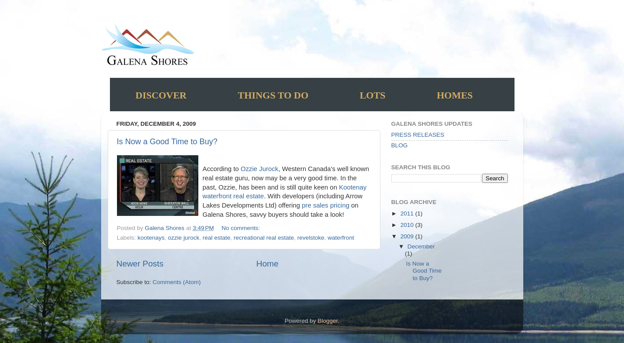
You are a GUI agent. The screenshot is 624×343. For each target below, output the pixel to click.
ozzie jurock (183, 237)
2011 (407, 213)
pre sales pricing (326, 205)
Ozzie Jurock (259, 168)
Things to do (273, 95)
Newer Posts (140, 263)
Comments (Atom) (177, 282)
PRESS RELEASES (418, 134)
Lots (373, 95)
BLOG (399, 145)
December (421, 246)
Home (267, 263)
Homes (455, 95)
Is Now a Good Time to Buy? (167, 141)
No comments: (242, 228)
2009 (407, 236)
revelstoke (311, 237)
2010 (407, 225)
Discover (160, 95)
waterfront (341, 237)
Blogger (327, 320)
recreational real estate (264, 237)
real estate (216, 237)
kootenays (151, 237)
